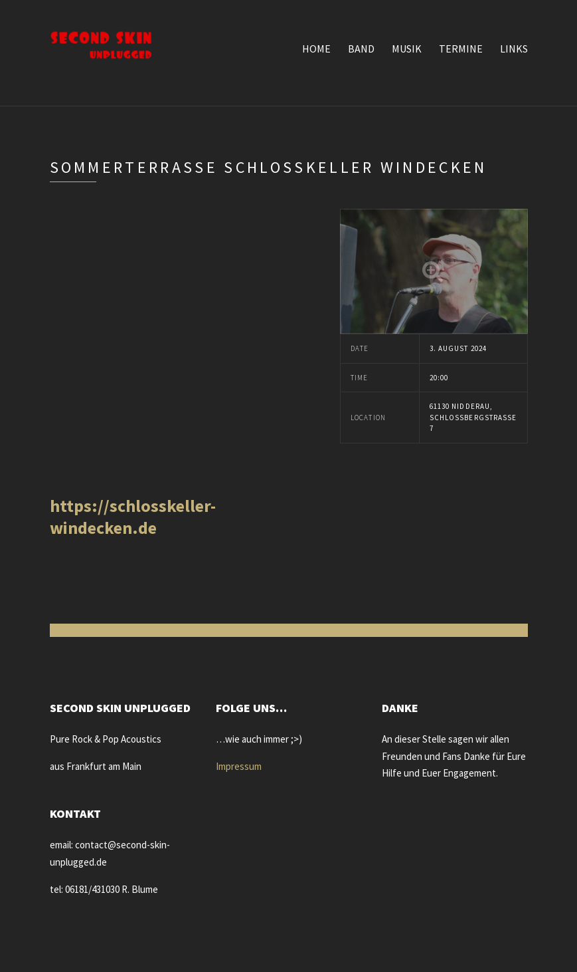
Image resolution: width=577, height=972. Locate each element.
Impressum (239, 766)
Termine (461, 48)
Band (361, 48)
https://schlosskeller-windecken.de (133, 517)
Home (316, 48)
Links (514, 48)
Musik (407, 48)
